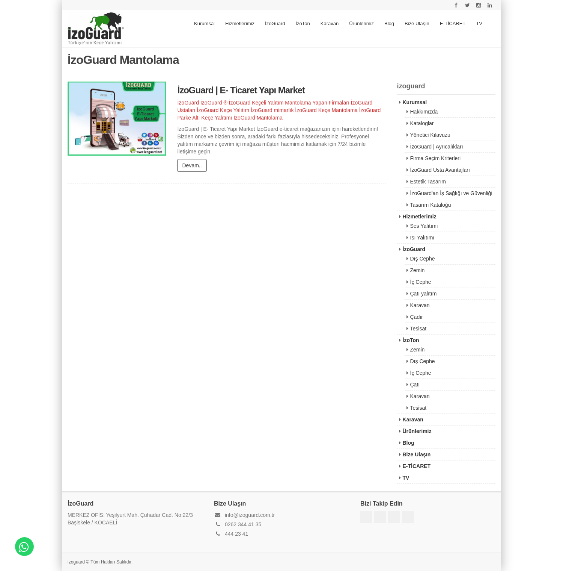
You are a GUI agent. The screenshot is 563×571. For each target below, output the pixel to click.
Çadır (416, 317)
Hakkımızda (424, 112)
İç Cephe (420, 282)
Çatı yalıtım (423, 294)
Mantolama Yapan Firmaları (317, 103)
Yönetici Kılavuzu (430, 135)
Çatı (415, 385)
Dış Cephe (422, 259)
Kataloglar (422, 123)
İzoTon (303, 23)
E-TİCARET (453, 23)
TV (479, 23)
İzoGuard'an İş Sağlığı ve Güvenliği (451, 193)
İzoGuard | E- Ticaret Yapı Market (241, 90)
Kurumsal (204, 23)
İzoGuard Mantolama (258, 118)
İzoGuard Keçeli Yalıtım (256, 103)
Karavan (330, 23)
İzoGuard (275, 23)
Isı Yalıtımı (422, 238)
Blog (389, 23)
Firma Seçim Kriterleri (435, 158)
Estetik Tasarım (428, 182)
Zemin (417, 270)
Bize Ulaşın (417, 23)
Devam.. (192, 166)
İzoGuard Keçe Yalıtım (223, 111)
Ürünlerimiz (361, 23)
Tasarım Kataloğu (430, 205)
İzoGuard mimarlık (272, 111)
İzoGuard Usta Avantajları (440, 170)
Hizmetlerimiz (239, 23)
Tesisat (418, 329)
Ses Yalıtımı (424, 226)
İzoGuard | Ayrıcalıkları (436, 147)
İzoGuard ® (213, 103)
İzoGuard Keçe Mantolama (326, 111)
